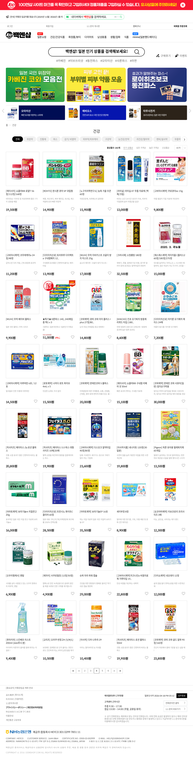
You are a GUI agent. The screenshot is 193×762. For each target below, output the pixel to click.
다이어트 (89, 37)
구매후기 (163, 56)
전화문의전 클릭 (175, 703)
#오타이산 (106, 60)
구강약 (108, 139)
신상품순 (165, 147)
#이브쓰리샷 (75, 60)
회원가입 (49, 26)
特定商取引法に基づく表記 (18, 711)
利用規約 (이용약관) (14, 699)
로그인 (10, 26)
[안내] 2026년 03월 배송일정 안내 (24, 16)
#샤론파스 (121, 60)
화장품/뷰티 (74, 37)
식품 (126, 37)
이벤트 (181, 56)
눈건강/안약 (123, 139)
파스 (55, 139)
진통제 (43, 139)
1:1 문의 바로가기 (175, 709)
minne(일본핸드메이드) (145, 37)
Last (120, 670)
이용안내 (9, 715)
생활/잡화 (115, 37)
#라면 (133, 60)
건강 (14, 125)
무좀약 (178, 139)
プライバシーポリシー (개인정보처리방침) (24, 707)
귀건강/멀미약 (142, 139)
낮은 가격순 (141, 147)
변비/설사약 (162, 139)
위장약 (30, 139)
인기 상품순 (128, 147)
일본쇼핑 (41, 37)
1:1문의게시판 (12, 703)
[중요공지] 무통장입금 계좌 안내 (19, 687)
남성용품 (101, 37)
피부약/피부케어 (90, 139)
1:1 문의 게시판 (93, 26)
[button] (190, 111)
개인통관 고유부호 (13, 720)
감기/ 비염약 (70, 139)
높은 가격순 (154, 147)
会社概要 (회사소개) (14, 694)
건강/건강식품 (57, 37)
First (73, 670)
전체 (18, 139)
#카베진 (61, 60)
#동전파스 (92, 60)
